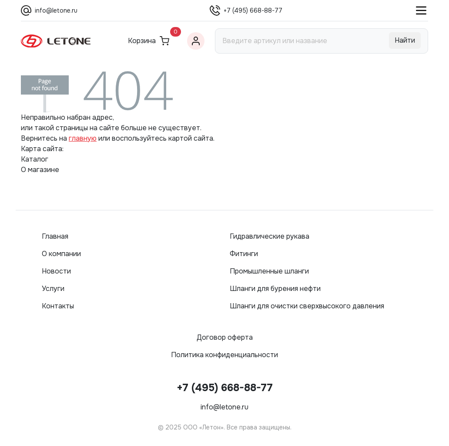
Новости (56, 271)
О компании (61, 253)
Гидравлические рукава (269, 236)
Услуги (53, 288)
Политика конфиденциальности (224, 354)
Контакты (58, 306)
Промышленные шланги (269, 271)
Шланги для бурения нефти (275, 288)
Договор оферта (225, 337)
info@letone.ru (56, 10)
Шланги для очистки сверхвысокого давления (307, 306)
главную (83, 138)
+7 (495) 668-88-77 (253, 10)
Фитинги (244, 253)
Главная (55, 236)
